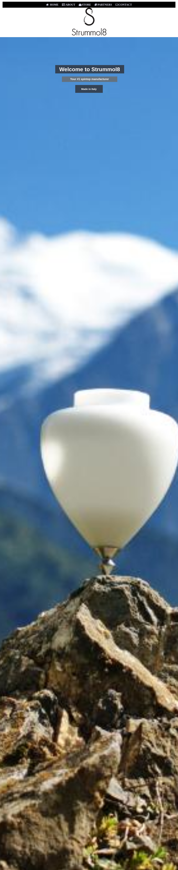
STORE (85, 4)
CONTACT (123, 4)
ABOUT (68, 4)
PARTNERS (103, 4)
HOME (52, 4)
